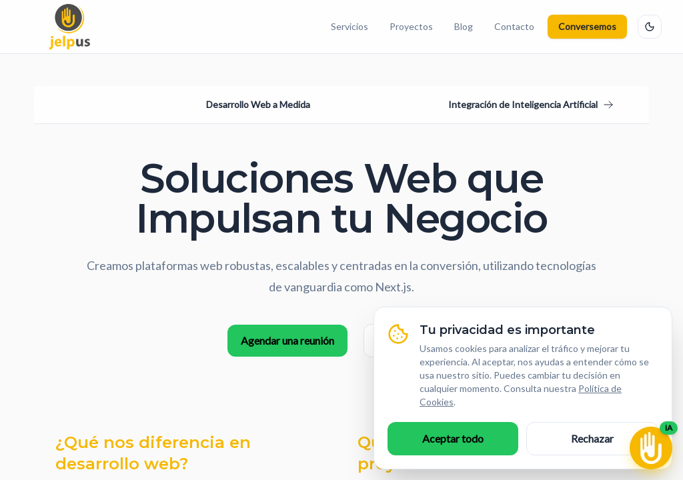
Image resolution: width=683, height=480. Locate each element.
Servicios (349, 26)
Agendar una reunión (287, 340)
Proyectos (411, 26)
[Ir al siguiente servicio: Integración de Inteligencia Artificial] (531, 104)
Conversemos (587, 26)
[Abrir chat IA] (651, 448)
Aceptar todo (453, 438)
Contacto (514, 26)
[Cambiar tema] (650, 27)
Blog (463, 26)
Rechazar (592, 438)
